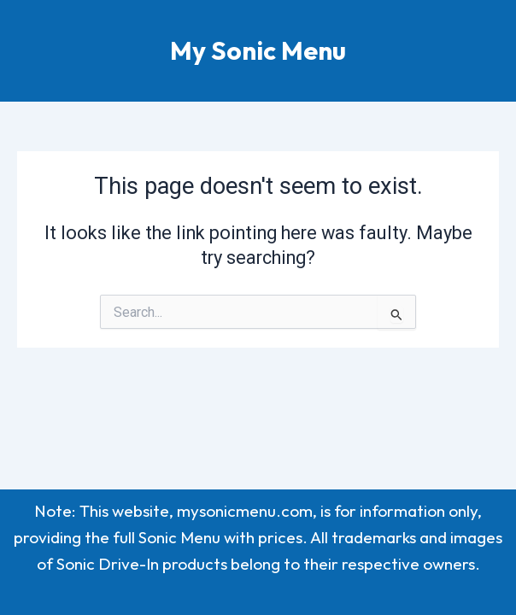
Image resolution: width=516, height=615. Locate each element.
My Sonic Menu (258, 50)
